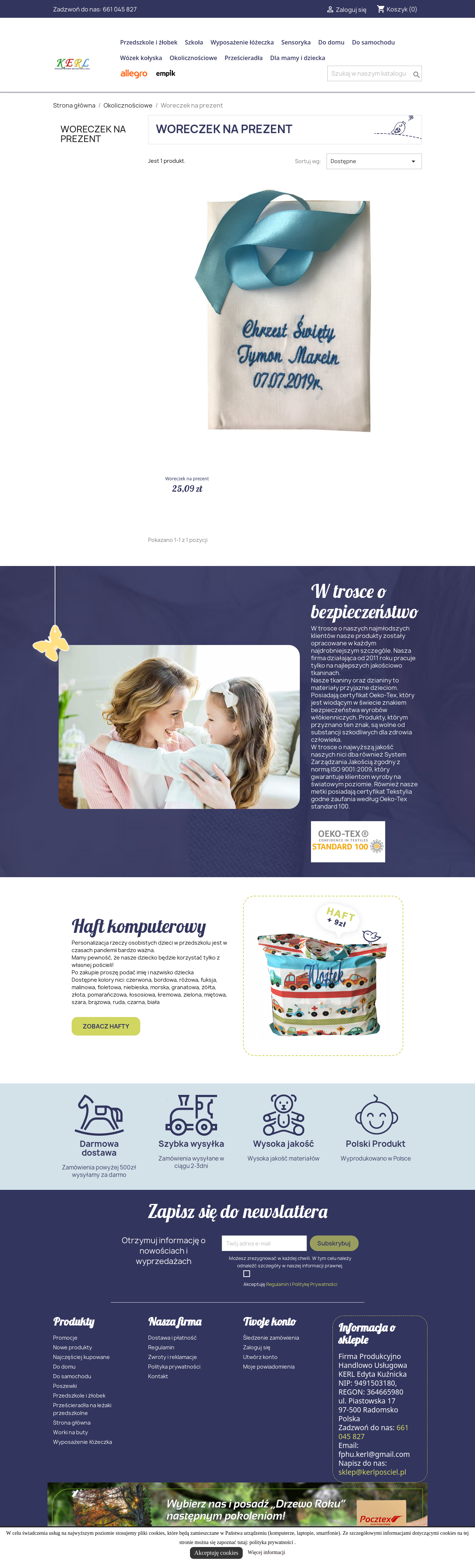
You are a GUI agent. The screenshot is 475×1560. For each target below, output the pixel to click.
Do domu (331, 42)
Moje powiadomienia (269, 1366)
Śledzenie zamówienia (271, 1337)
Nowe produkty (72, 1347)
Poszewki (65, 1385)
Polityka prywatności (174, 1366)
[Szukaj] (374, 73)
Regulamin (277, 1284)
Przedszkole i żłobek (149, 42)
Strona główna (72, 1422)
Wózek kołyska (141, 58)
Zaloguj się (257, 1347)
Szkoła (194, 42)
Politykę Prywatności (314, 1284)
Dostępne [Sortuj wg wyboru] (374, 161)
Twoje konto (269, 1321)
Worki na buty (70, 1432)
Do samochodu (373, 42)
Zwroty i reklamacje (172, 1356)
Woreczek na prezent (93, 134)
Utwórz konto (260, 1356)
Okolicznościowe (193, 58)
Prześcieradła (244, 58)
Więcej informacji (266, 1552)
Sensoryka (296, 42)
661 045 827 (120, 9)
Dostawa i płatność (172, 1337)
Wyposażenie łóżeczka (242, 42)
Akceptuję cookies (216, 1553)
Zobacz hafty (106, 1026)
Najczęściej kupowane (81, 1356)
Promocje (65, 1337)
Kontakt (158, 1376)
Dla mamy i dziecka (297, 58)
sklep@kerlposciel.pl (372, 1472)
